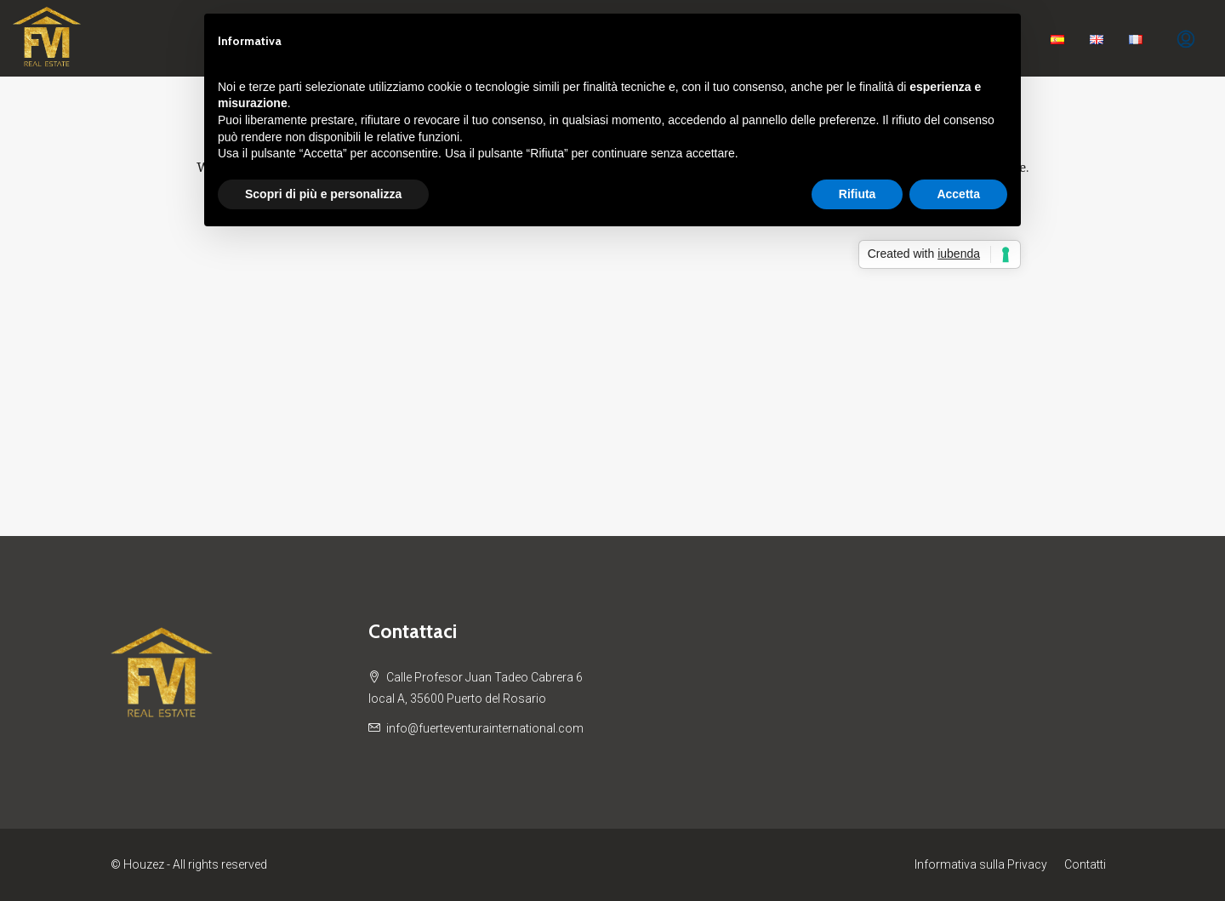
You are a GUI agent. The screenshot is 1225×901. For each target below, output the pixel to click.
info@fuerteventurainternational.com (485, 728)
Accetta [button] (958, 194)
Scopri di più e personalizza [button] (323, 194)
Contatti (1085, 864)
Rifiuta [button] (857, 194)
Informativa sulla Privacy (980, 864)
